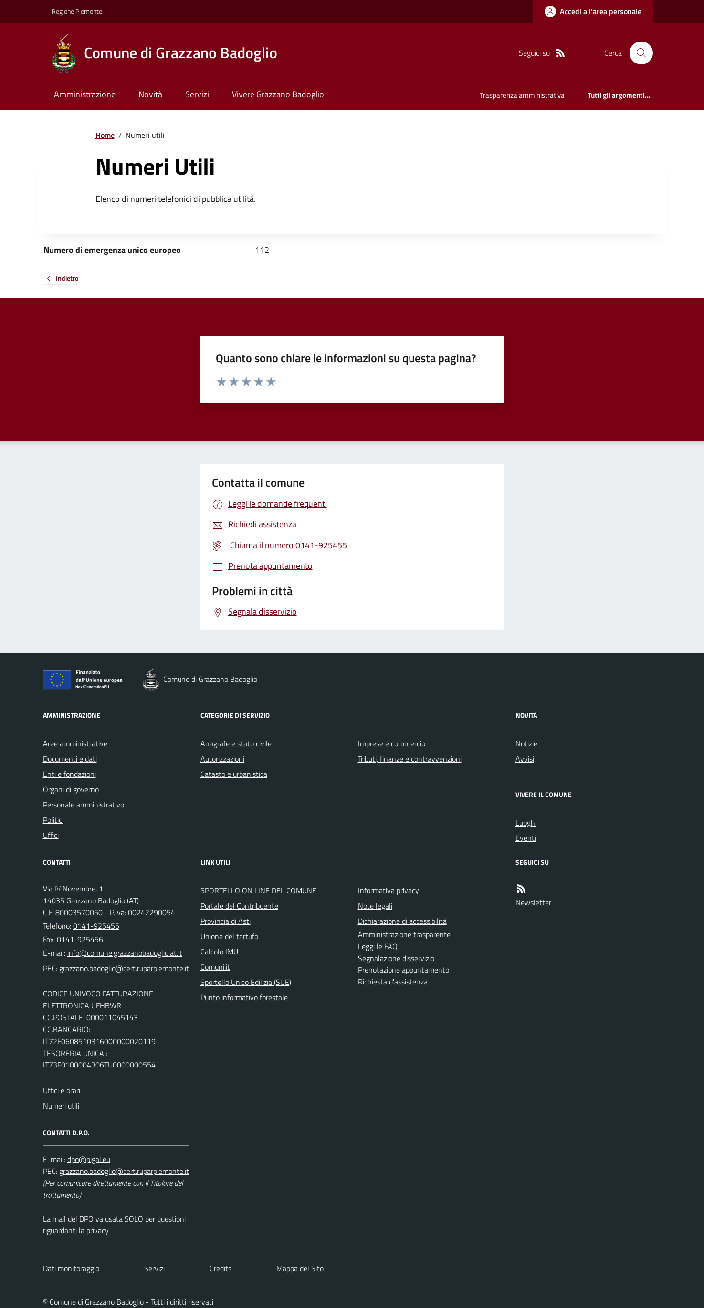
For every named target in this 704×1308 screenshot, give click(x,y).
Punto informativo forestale (244, 997)
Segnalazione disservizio (396, 958)
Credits (220, 1268)
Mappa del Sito (300, 1268)
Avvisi (524, 758)
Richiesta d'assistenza (393, 981)
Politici (53, 820)
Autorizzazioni (222, 758)
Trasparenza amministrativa (522, 95)
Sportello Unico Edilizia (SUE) (245, 982)
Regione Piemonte (77, 11)
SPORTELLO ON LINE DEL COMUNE (258, 890)
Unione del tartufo (229, 936)
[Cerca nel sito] (637, 53)
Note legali (375, 905)
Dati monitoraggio (71, 1268)
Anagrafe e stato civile (236, 743)
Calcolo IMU (219, 951)
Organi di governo (71, 789)
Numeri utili (61, 1105)
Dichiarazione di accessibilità (402, 921)
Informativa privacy (388, 890)
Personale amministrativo (83, 804)
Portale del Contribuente (239, 905)
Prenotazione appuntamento (403, 969)
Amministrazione (85, 94)
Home (105, 135)
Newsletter (533, 902)
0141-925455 (96, 925)
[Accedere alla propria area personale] (593, 11)
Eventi (525, 838)
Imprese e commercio (391, 743)
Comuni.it (215, 967)
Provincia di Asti (225, 921)
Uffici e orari (61, 1090)
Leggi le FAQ (378, 946)
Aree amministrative (75, 743)
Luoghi (525, 822)
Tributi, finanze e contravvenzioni (410, 758)
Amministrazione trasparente (404, 934)
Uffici (51, 835)
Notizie (526, 743)
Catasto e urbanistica (233, 774)
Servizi (197, 94)
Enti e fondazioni (69, 774)
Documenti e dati (70, 758)
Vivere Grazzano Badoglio (278, 94)
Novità (150, 94)
